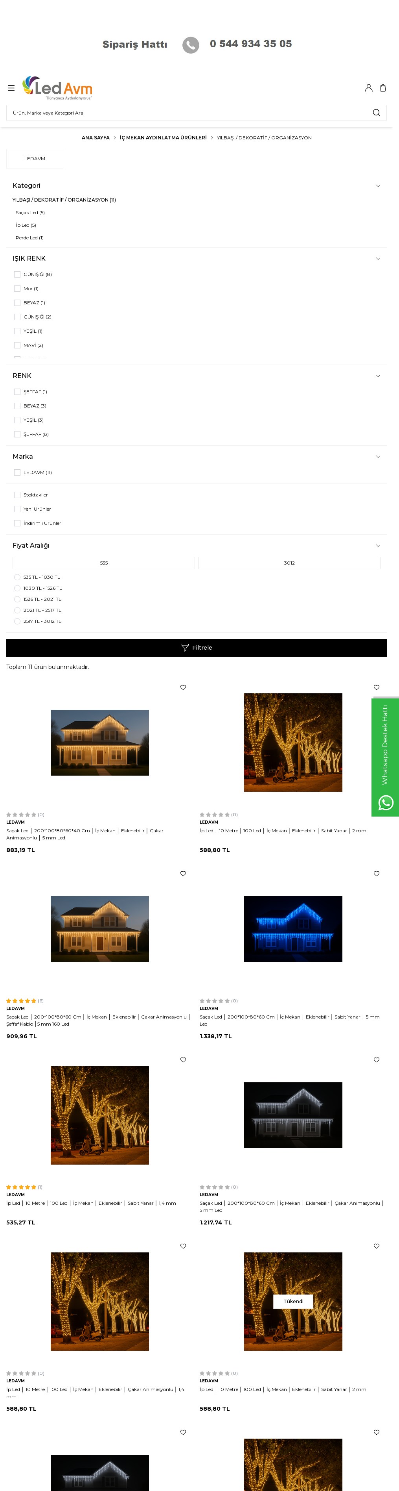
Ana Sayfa (96, 138)
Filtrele (196, 648)
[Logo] (62, 88)
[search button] (376, 113)
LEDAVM (34, 158)
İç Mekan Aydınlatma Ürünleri (163, 138)
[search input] (196, 112)
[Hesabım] (369, 88)
